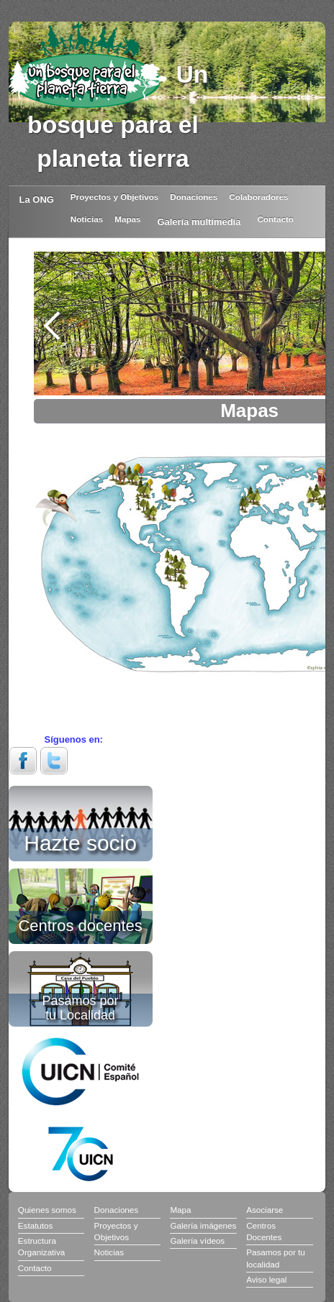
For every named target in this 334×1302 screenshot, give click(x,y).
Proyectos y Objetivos (114, 196)
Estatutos (35, 1225)
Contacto (275, 219)
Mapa (180, 1209)
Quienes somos (47, 1209)
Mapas (127, 219)
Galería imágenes (203, 1225)
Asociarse (264, 1209)
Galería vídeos (197, 1240)
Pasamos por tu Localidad (80, 1008)
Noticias (87, 219)
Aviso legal (266, 1279)
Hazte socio (80, 840)
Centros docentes (80, 924)
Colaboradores (258, 196)
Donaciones (193, 196)
